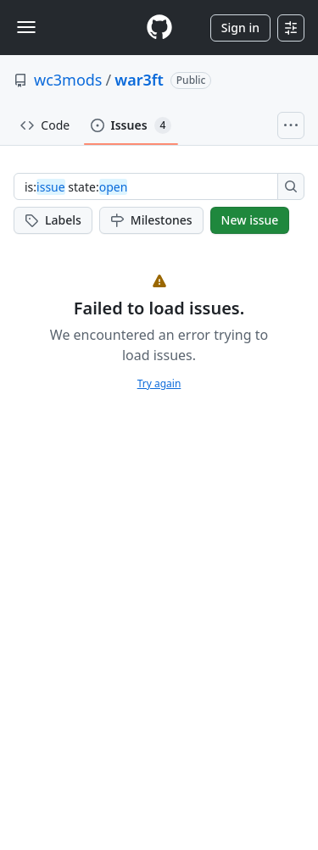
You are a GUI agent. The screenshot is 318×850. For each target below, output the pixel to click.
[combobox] (150, 186)
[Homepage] (159, 28)
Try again (159, 383)
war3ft (139, 79)
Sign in (240, 27)
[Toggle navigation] (26, 27)
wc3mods (68, 79)
